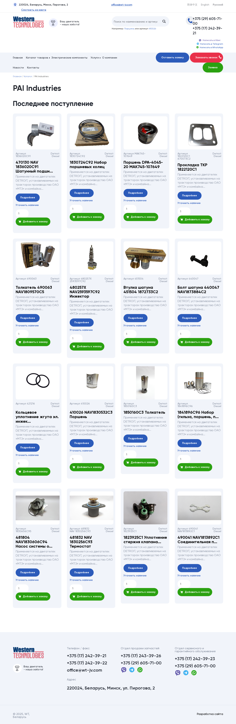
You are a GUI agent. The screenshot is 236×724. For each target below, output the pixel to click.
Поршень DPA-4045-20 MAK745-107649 (143, 164)
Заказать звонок (208, 57)
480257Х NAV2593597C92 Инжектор (85, 292)
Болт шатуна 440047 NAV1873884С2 (198, 289)
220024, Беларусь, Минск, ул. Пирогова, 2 (111, 688)
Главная (18, 57)
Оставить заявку (172, 57)
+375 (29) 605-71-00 (207, 21)
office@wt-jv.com (121, 5)
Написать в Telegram (210, 44)
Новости (18, 67)
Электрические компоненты (69, 57)
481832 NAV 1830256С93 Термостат (81, 542)
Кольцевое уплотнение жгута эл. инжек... (37, 417)
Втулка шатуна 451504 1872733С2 (141, 289)
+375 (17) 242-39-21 (207, 30)
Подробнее (27, 197)
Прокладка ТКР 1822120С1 (192, 167)
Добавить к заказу (33, 221)
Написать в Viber (210, 40)
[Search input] (135, 21)
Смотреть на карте (33, 10)
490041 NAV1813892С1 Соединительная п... (198, 539)
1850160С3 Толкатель (144, 412)
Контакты (33, 67)
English (205, 4)
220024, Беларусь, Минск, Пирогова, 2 (40, 5)
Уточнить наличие (27, 205)
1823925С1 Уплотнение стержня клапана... (145, 539)
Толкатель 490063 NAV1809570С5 (34, 289)
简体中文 (192, 4)
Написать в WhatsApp (209, 47)
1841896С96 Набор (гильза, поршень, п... (198, 414)
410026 (152, 28)
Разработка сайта (210, 714)
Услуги (95, 57)
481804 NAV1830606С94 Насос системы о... (34, 542)
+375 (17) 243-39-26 (141, 656)
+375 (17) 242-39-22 (87, 663)
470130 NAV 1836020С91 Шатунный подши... (34, 167)
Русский (218, 5)
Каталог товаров (37, 57)
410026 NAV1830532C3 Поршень (91, 414)
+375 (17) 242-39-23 (195, 658)
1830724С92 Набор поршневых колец (88, 164)
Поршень (129, 28)
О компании (109, 57)
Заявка (213, 67)
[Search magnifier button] (164, 21)
